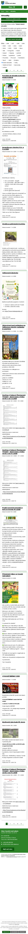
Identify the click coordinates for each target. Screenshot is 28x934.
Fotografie (11, 50)
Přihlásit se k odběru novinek (16, 19)
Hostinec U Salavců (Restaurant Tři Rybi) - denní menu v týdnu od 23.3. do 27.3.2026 (14, 452)
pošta (19, 55)
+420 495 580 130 (8, 842)
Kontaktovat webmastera (17, 854)
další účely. (17, 924)
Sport (4, 60)
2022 (15, 46)
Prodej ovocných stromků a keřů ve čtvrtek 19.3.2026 (12, 509)
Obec (7, 11)
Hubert (5, 53)
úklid (10, 60)
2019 (23, 43)
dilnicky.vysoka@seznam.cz (17, 210)
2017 (13, 43)
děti (4, 50)
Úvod (2, 11)
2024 (4, 48)
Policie (4, 55)
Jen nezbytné (14, 932)
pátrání (19, 53)
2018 (18, 43)
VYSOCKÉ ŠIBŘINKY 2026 (11, 676)
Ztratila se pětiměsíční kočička (13, 224)
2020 (4, 46)
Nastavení (22, 932)
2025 (9, 48)
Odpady (11, 53)
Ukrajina (16, 60)
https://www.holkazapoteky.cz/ (13, 311)
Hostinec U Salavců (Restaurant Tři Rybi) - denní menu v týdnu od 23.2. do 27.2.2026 (14, 771)
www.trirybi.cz (6, 434)
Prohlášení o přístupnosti (10, 855)
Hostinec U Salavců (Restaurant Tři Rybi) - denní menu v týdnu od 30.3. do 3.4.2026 (14, 397)
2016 (7, 43)
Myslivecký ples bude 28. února (13, 722)
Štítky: (2, 43)
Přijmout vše (6, 932)
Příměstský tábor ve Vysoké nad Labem (12, 575)
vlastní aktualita (7, 62)
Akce (21, 48)
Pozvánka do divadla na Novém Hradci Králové (13, 77)
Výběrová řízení (7, 65)
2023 (20, 46)
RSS (19, 21)
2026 (15, 48)
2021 (9, 46)
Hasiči (18, 50)
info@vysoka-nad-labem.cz (11, 844)
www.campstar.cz (10, 655)
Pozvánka (5, 58)
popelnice (12, 55)
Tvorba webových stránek (11, 856)
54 (21, 70)
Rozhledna (21, 58)
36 (17, 70)
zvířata (5, 67)
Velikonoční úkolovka (10, 273)
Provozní (13, 58)
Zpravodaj (17, 65)
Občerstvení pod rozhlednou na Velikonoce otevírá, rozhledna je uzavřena (13, 327)
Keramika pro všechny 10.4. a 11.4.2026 (13, 148)
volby (16, 62)
